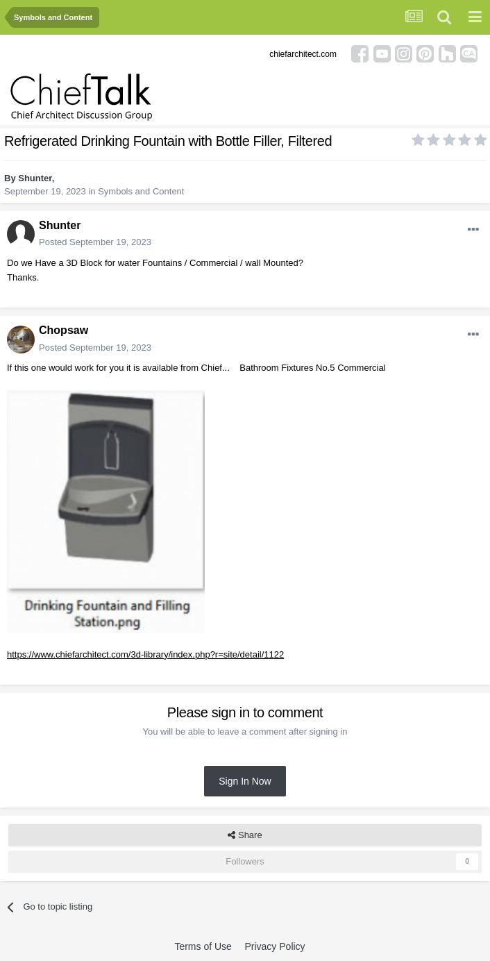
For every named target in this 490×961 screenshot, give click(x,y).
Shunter (34, 178)
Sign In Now (245, 781)
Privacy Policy (274, 946)
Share (245, 835)
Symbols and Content (141, 191)
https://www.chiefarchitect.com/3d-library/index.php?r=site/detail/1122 (145, 654)
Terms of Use (202, 946)
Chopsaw (63, 330)
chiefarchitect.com (303, 54)
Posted (95, 242)
